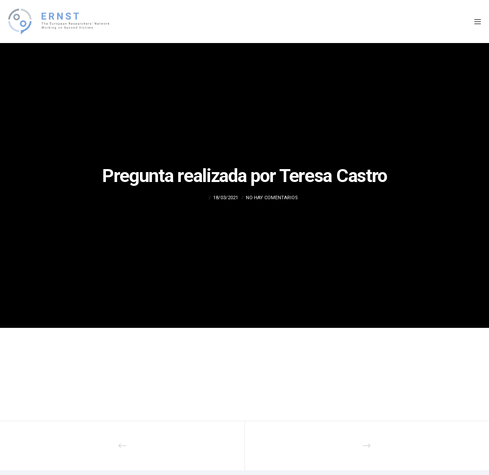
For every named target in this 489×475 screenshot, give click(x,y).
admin (199, 197)
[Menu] (475, 21)
